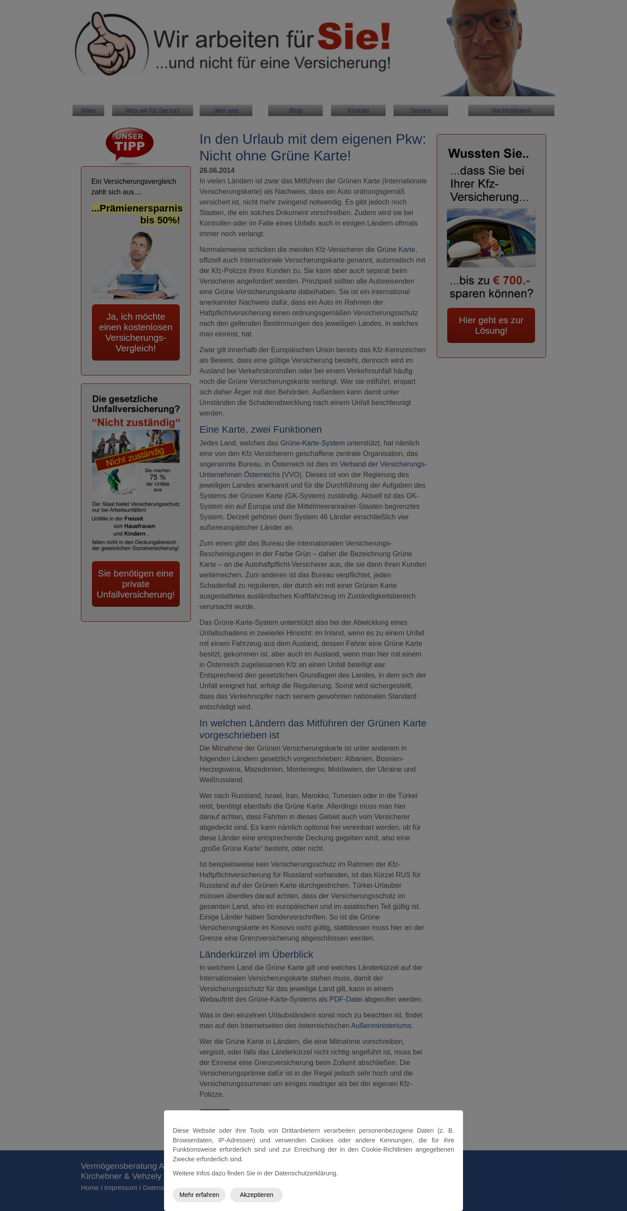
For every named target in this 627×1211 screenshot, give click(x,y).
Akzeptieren (256, 1194)
